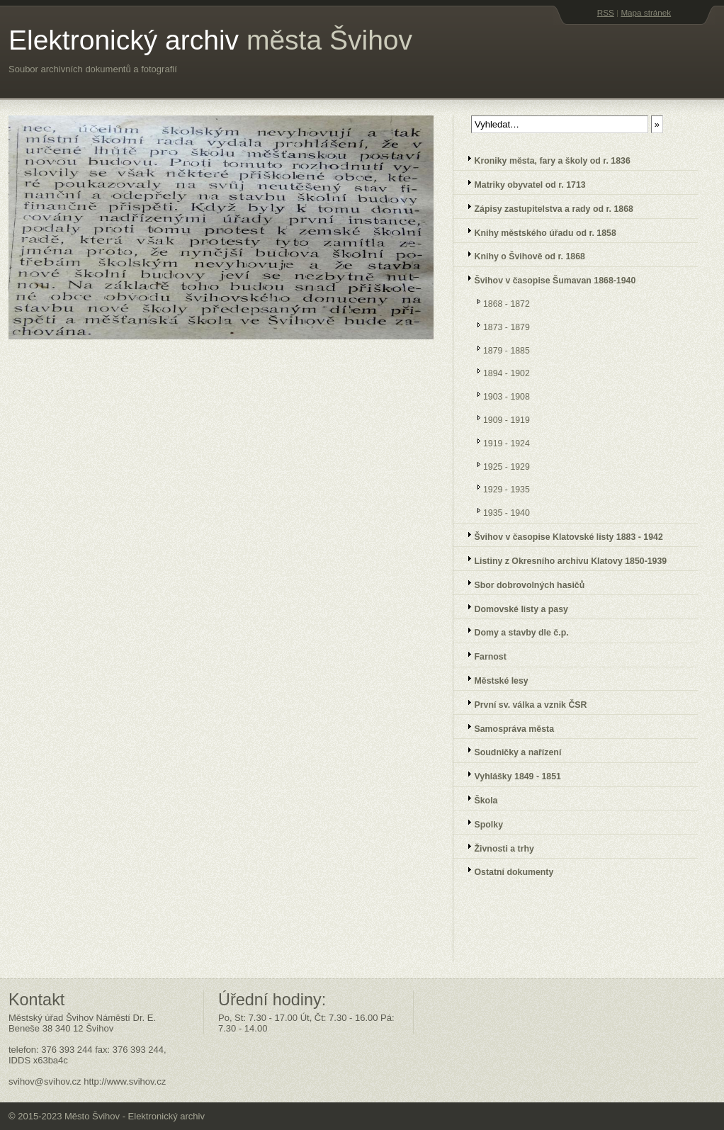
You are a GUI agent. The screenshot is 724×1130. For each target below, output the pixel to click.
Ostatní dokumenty (505, 870)
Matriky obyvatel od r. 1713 (522, 183)
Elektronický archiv (210, 40)
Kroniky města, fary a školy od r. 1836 (544, 159)
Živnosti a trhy (496, 847)
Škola (477, 799)
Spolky (480, 823)
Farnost (482, 655)
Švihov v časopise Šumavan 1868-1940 (546, 279)
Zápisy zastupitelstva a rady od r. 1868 (545, 207)
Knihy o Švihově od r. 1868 (521, 254)
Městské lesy (493, 679)
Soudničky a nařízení (509, 750)
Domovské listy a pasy (513, 607)
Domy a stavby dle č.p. (513, 631)
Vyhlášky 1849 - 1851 (509, 774)
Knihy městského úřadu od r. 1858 (537, 231)
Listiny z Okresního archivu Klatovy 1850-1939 (562, 559)
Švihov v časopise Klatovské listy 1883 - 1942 (560, 535)
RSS (605, 12)
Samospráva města (506, 727)
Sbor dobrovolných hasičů (521, 583)
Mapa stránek (646, 12)
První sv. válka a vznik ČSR (522, 703)
